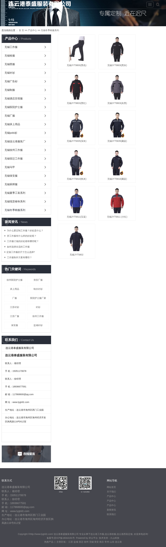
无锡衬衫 (10, 72)
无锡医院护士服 (14, 107)
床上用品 (14, 289)
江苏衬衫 (14, 307)
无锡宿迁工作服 (14, 158)
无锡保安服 (11, 175)
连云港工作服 (97, 534)
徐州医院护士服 (15, 280)
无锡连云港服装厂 (15, 141)
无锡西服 (10, 64)
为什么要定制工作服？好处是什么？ (24, 230)
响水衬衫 (38, 289)
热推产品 (48, 542)
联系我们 (111, 514)
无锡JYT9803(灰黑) (74, 97)
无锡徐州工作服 (14, 150)
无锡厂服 (10, 115)
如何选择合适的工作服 (18, 246)
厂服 (14, 298)
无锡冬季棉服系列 (50, 30)
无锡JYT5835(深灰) (111, 97)
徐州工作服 (38, 316)
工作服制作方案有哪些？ (19, 257)
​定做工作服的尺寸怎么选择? (20, 252)
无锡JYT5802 (111, 166)
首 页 (21, 30)
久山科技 (114, 538)
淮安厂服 (38, 280)
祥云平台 (93, 538)
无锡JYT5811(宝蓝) (147, 132)
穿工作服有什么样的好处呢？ (21, 236)
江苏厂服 (14, 316)
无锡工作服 (11, 47)
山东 (112, 542)
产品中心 (32, 30)
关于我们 (111, 491)
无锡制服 (10, 90)
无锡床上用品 (12, 124)
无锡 (91, 542)
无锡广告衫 (11, 81)
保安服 (14, 325)
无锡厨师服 (11, 184)
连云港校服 (110, 534)
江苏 (70, 542)
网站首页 (111, 487)
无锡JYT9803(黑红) (147, 62)
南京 (101, 542)
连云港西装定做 (125, 534)
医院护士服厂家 (38, 298)
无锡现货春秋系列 (15, 201)
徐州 (86, 542)
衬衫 (38, 307)
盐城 (76, 542)
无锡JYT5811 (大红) (74, 166)
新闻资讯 (111, 509)
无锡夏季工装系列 (15, 193)
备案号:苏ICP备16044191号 (61, 538)
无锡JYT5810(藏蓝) (111, 132)
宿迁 (81, 542)
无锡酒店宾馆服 (14, 98)
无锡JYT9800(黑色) (74, 62)
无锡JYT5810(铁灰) (74, 132)
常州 (107, 542)
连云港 (118, 542)
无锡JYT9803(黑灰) (111, 62)
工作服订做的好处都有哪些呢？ (22, 241)
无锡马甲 (10, 167)
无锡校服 (10, 55)
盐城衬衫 (38, 325)
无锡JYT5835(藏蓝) (147, 97)
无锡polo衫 (11, 132)
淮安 (96, 542)
